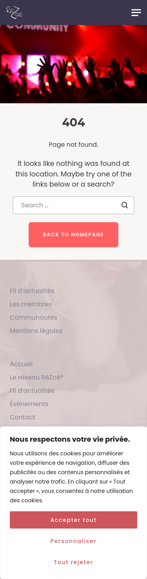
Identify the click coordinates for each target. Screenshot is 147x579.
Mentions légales (36, 330)
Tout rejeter (73, 562)
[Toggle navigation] (136, 13)
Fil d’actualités (32, 290)
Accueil (21, 364)
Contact (22, 417)
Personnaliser (73, 541)
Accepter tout (73, 520)
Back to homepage (73, 234)
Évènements (29, 403)
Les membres (31, 304)
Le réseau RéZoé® (37, 377)
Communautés (33, 317)
